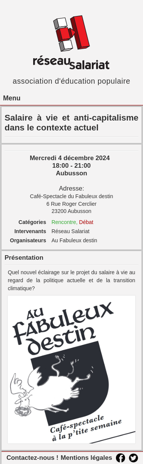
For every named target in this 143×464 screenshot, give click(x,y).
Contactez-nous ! (32, 457)
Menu (12, 98)
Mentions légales (86, 457)
